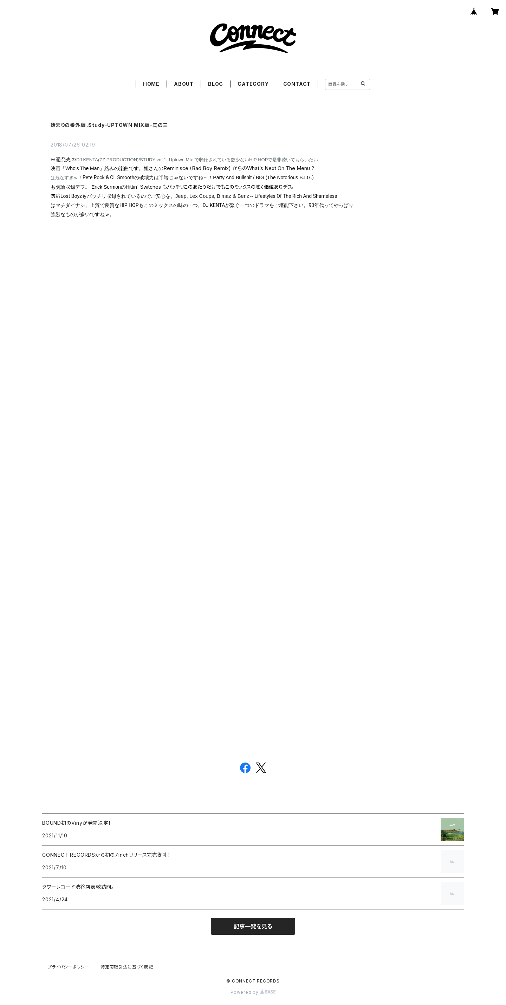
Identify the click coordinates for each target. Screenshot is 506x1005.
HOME (151, 84)
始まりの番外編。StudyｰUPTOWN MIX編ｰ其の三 (109, 125)
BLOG (215, 84)
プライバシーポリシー (68, 967)
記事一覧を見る (253, 926)
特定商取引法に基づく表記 (126, 967)
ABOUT (184, 84)
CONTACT (297, 84)
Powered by (253, 992)
